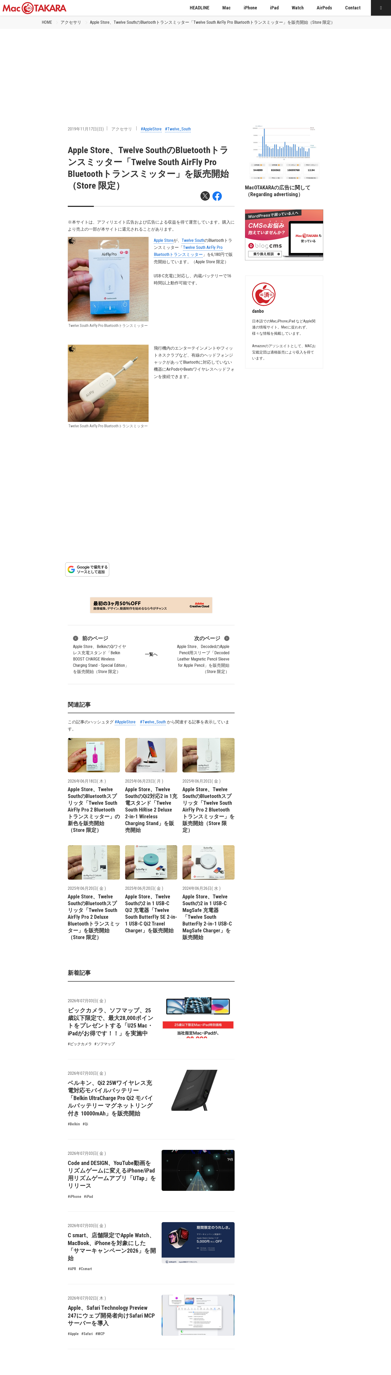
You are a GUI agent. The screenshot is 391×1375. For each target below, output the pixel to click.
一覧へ (151, 654)
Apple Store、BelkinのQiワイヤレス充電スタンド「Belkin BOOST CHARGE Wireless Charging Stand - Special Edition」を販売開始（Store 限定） (101, 654)
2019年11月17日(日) (86, 129)
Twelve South (193, 240)
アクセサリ (70, 22)
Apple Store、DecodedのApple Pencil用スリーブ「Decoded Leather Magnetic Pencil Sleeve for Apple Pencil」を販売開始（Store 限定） (203, 654)
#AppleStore (151, 129)
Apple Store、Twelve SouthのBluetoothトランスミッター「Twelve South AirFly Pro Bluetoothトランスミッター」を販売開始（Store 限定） (212, 22)
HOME (47, 22)
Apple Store (163, 240)
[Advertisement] (195, 68)
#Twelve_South (178, 129)
